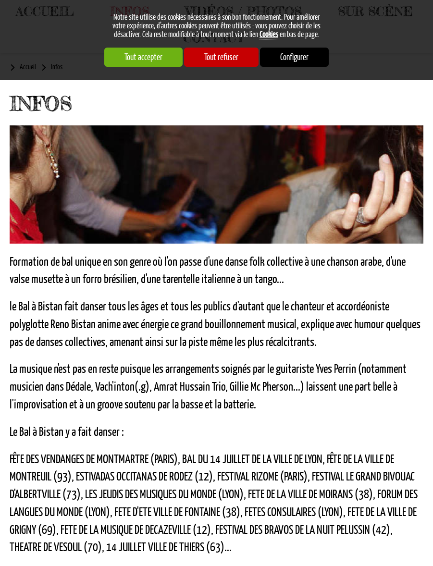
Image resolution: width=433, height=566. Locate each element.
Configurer (294, 57)
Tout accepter (143, 57)
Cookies (269, 34)
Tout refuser (221, 57)
